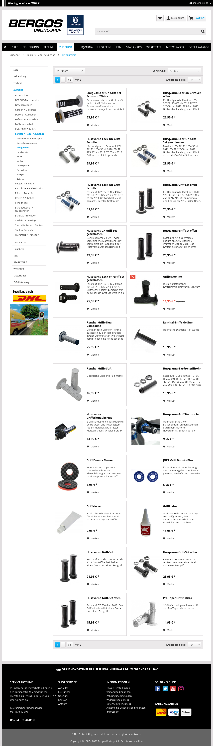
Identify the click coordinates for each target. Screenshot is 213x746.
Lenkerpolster (23, 165)
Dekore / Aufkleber (25, 114)
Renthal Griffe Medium (178, 322)
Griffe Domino (172, 276)
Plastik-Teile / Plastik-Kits (29, 188)
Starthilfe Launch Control (29, 225)
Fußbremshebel (24, 124)
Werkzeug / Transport (27, 234)
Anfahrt (62, 703)
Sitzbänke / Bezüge (25, 220)
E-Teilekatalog (21, 282)
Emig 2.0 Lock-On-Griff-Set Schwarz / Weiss (104, 94)
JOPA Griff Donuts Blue (178, 460)
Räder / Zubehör (24, 193)
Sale (15, 69)
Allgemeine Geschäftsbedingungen (126, 707)
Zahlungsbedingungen (119, 695)
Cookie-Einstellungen (118, 688)
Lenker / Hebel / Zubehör (29, 133)
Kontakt (62, 699)
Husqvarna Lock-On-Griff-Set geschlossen (180, 140)
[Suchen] (202, 31)
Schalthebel (21, 202)
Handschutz (22, 152)
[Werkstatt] (154, 47)
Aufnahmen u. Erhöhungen (29, 138)
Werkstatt (18, 268)
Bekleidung (19, 76)
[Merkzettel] (160, 18)
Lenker (20, 161)
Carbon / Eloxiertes (25, 109)
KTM (15, 255)
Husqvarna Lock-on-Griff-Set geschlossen (105, 278)
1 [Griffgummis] (57, 79)
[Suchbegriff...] (150, 31)
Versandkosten (133, 734)
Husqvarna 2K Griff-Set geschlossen (102, 232)
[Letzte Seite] (70, 80)
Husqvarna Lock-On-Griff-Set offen (104, 140)
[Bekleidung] (30, 47)
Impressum (112, 711)
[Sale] (15, 47)
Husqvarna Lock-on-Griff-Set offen (182, 94)
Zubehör (18, 89)
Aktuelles (63, 688)
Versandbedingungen (118, 691)
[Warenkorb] (196, 18)
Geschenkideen (23, 105)
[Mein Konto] (175, 18)
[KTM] (119, 47)
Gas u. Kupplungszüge (27, 143)
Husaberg (18, 249)
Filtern (62, 70)
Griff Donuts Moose (99, 460)
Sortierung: (159, 70)
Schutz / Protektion (25, 215)
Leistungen (64, 691)
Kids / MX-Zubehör (25, 129)
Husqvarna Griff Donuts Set (181, 414)
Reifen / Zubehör (24, 198)
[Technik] (49, 47)
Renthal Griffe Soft (99, 368)
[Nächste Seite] (63, 80)
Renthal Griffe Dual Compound (99, 324)
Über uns (63, 695)
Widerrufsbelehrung (117, 699)
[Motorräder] (175, 47)
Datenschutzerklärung (118, 703)
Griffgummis (23, 147)
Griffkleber (94, 506)
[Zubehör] (65, 47)
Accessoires (21, 95)
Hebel (19, 156)
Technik (17, 83)
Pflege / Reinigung (25, 183)
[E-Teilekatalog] (199, 47)
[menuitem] (150, 33)
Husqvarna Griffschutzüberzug (99, 416)
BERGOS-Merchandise (27, 100)
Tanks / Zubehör (24, 230)
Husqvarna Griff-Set (100, 552)
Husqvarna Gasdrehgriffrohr (182, 368)
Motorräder (19, 275)
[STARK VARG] (134, 47)
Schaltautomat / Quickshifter (24, 209)
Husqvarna (19, 242)
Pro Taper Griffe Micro (177, 598)
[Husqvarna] (84, 47)
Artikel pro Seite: (176, 79)
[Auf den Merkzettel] (93, 125)
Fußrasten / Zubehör (26, 119)
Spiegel (20, 174)
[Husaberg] (104, 47)
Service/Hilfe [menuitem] (199, 3)
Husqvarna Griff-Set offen (180, 185)
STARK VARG (20, 262)
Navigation (22, 169)
